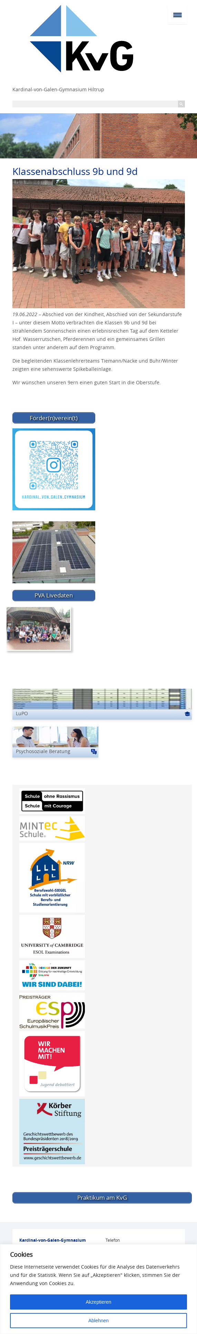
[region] (98, 1289)
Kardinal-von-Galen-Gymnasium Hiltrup (58, 89)
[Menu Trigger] (177, 14)
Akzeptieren (98, 1302)
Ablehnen (98, 1320)
